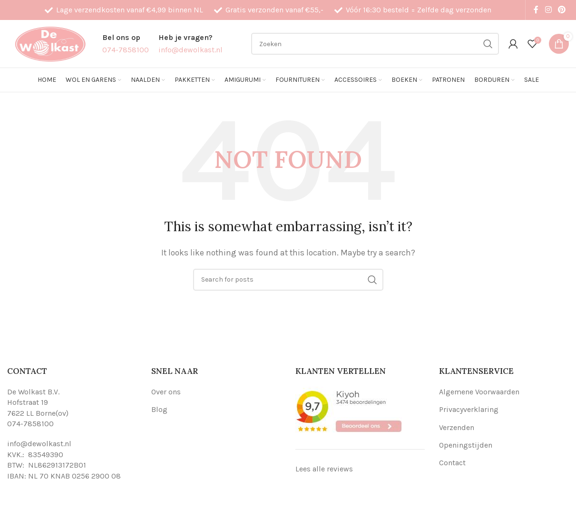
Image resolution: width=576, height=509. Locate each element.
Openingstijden (465, 445)
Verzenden (456, 427)
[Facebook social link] (536, 9)
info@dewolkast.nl (39, 443)
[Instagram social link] (548, 9)
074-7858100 (30, 423)
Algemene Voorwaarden (479, 391)
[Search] (375, 44)
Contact (452, 462)
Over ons (166, 391)
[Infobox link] (125, 43)
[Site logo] (50, 43)
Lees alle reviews (324, 468)
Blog (159, 409)
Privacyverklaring (468, 409)
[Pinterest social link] (562, 9)
